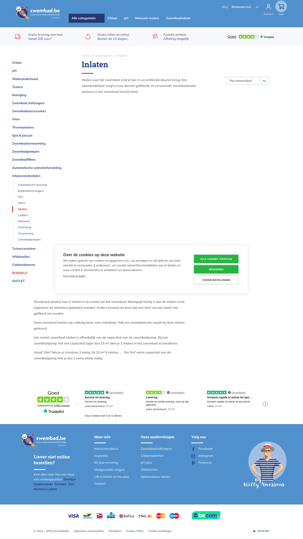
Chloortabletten (152, 456)
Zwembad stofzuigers (28, 103)
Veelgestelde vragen (109, 470)
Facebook (205, 449)
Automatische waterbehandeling (36, 168)
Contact (100, 483)
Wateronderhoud (25, 79)
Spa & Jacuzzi (22, 135)
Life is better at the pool (111, 477)
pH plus (146, 462)
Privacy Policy (134, 531)
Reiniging (19, 95)
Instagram (206, 456)
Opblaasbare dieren (155, 477)
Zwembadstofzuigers (156, 449)
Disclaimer (115, 531)
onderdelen (103, 55)
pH (126, 18)
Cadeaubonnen (23, 265)
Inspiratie (101, 456)
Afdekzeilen (21, 257)
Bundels (19, 273)
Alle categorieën (84, 18)
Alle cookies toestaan (216, 259)
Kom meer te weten (74, 276)
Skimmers (24, 221)
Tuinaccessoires (24, 248)
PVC (21, 197)
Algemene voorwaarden (89, 531)
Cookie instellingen (160, 531)
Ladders (23, 215)
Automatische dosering (32, 185)
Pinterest (205, 462)
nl (257, 7)
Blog (225, 7)
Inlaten (22, 209)
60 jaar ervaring (106, 462)
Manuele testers (147, 18)
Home (86, 55)
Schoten (60, 484)
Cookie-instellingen (216, 280)
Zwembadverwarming (28, 143)
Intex (16, 119)
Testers (17, 87)
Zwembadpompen (25, 151)
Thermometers (23, 127)
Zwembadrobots (178, 18)
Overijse (70, 479)
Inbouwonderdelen (26, 176)
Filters (22, 203)
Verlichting (24, 227)
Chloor (112, 18)
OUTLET (18, 281)
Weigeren (216, 269)
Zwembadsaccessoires (29, 111)
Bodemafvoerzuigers (31, 191)
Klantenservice (241, 7)
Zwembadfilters (24, 159)
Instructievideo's (106, 449)
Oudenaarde (43, 484)
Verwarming (25, 233)
